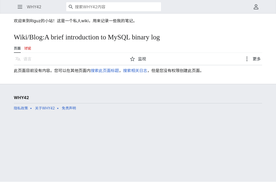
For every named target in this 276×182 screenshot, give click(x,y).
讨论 (27, 48)
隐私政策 (21, 108)
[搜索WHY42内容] (113, 6)
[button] (20, 6)
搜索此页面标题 (105, 70)
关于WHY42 (45, 108)
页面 (17, 48)
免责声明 (69, 108)
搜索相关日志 (135, 70)
